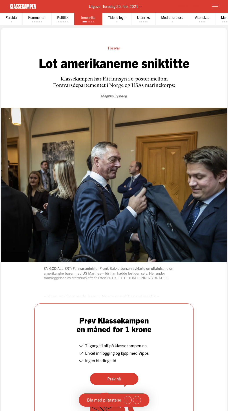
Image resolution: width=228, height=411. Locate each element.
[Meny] (215, 6)
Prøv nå (114, 378)
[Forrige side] (128, 400)
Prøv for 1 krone (189, 6)
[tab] (11, 19)
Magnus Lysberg (114, 95)
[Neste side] (137, 400)
